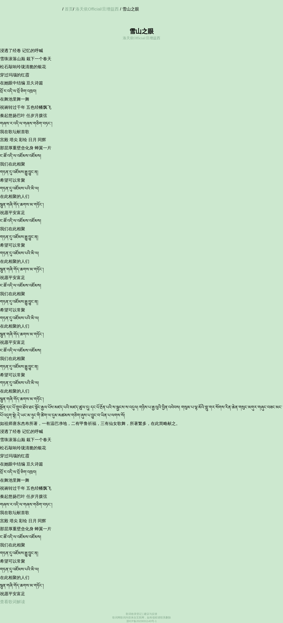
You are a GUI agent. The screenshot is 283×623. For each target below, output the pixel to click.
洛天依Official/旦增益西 (97, 9)
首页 (69, 9)
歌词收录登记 (134, 613)
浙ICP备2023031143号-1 (141, 621)
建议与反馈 (150, 613)
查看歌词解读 (12, 601)
